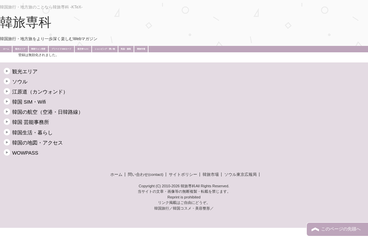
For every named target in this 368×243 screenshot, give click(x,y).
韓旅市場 (141, 49)
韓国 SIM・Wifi (29, 102)
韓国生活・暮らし (32, 132)
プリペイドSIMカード (61, 49)
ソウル (19, 81)
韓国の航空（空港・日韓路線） (47, 112)
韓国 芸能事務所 (30, 122)
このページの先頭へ (341, 229)
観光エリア (20, 49)
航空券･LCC (83, 49)
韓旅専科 (25, 22)
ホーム (6, 49)
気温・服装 (126, 49)
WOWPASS (25, 153)
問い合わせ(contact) (145, 174)
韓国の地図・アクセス (37, 142)
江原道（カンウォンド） (40, 91)
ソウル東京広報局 (240, 174)
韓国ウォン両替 (38, 49)
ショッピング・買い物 (105, 49)
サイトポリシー (183, 174)
